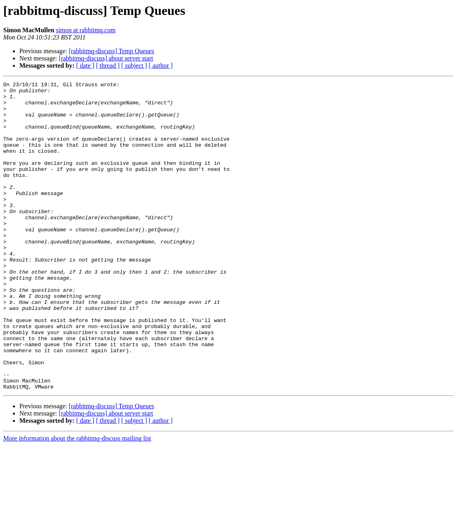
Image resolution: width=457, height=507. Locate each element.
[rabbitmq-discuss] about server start (106, 58)
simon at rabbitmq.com (86, 30)
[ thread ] (108, 65)
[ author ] (161, 65)
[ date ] (85, 65)
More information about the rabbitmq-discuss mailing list (77, 500)
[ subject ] (134, 65)
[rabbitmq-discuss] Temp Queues (111, 51)
